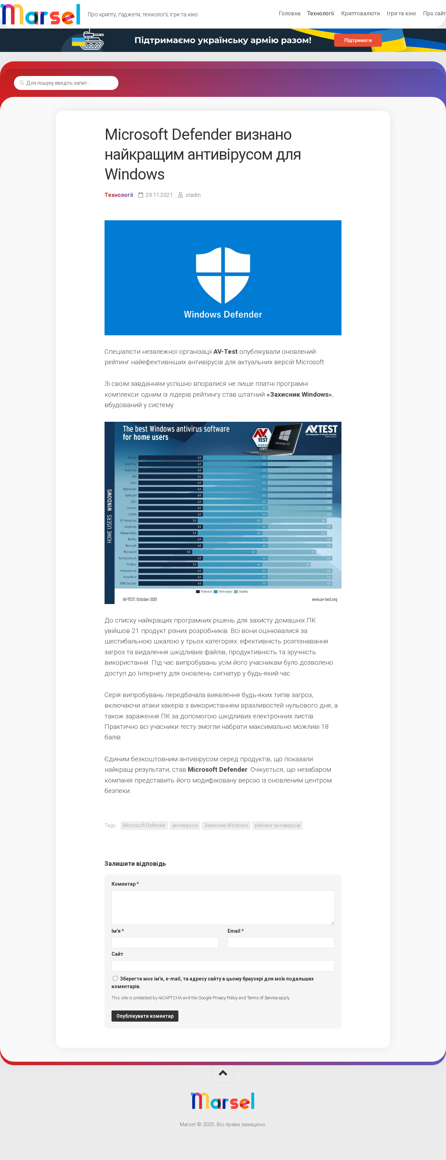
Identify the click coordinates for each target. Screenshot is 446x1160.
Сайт (117, 954)
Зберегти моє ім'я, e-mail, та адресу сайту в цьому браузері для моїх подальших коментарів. (213, 983)
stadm (193, 195)
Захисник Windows (226, 825)
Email (236, 931)
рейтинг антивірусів (277, 825)
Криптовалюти (346, 13)
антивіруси (185, 825)
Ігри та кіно (387, 13)
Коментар (125, 884)
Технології (306, 13)
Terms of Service (262, 997)
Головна (275, 13)
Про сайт (420, 13)
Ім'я (118, 931)
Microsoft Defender (144, 825)
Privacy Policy (225, 997)
